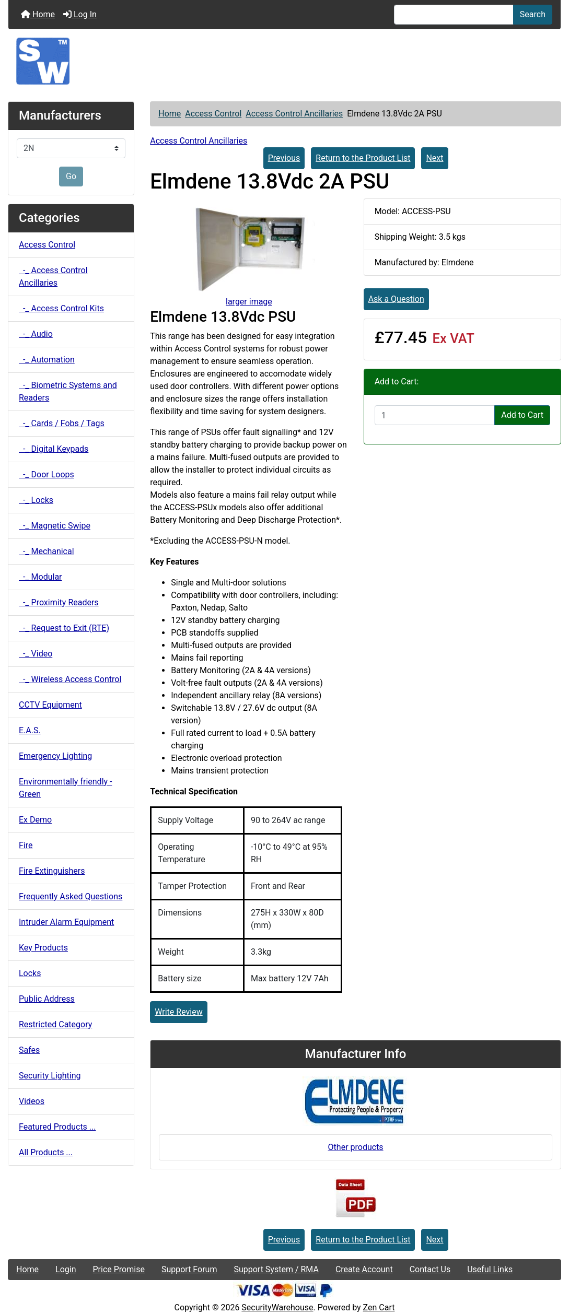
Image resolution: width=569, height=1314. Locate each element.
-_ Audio (36, 334)
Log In (80, 14)
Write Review (178, 1012)
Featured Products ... (57, 1127)
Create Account (364, 1269)
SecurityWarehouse (277, 1307)
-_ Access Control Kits (61, 308)
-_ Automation (47, 360)
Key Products (43, 948)
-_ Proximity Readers (59, 602)
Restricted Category (55, 1024)
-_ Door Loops (46, 474)
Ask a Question (396, 299)
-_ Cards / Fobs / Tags (61, 423)
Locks (30, 973)
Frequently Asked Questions (70, 896)
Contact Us (430, 1269)
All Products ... (46, 1152)
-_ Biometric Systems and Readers (68, 391)
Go (71, 176)
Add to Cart (522, 415)
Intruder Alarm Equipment (66, 922)
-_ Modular (40, 577)
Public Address (47, 999)
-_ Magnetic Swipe (54, 526)
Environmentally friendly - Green (65, 788)
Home (38, 14)
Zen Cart (379, 1307)
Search (532, 14)
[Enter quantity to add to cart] (435, 415)
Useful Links (490, 1269)
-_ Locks (36, 500)
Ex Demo (35, 820)
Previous (284, 158)
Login (65, 1269)
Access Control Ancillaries (294, 114)
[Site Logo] (284, 61)
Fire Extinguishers (52, 871)
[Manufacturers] (71, 148)
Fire (26, 845)
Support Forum (189, 1269)
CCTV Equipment (50, 705)
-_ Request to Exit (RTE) (64, 628)
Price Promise (119, 1269)
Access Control (213, 114)
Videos (31, 1101)
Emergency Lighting (55, 756)
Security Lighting (50, 1076)
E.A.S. (30, 730)
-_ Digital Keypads (53, 449)
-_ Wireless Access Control (70, 679)
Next (434, 158)
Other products (356, 1147)
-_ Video (35, 654)
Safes (29, 1050)
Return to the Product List (363, 158)
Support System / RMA (276, 1269)
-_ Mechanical (46, 551)
